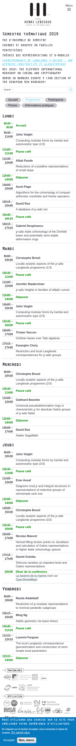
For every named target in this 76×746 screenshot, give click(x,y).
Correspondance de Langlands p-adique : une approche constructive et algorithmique (37, 62)
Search (7, 89)
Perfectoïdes (12, 50)
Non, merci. (27, 740)
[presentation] (35, 209)
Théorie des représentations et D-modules (35, 55)
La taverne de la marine (31, 575)
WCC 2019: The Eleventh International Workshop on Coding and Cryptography (32, 71)
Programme (33, 99)
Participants (55, 99)
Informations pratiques (39, 105)
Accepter (9, 740)
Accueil (13, 99)
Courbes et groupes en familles (27, 45)
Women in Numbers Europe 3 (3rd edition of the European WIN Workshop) (36, 80)
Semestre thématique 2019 (30, 34)
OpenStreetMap (26, 579)
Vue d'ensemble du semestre (24, 40)
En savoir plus (20, 732)
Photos (12, 105)
